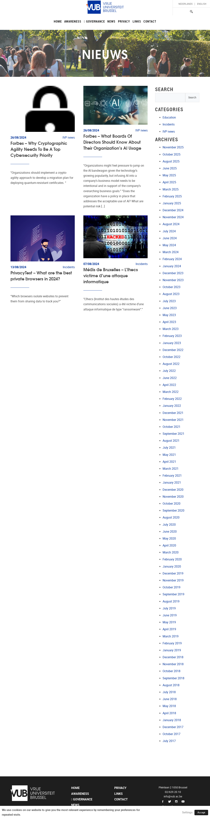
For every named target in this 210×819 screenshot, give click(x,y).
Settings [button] (187, 812)
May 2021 (169, 455)
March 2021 (171, 468)
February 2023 (172, 336)
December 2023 (173, 273)
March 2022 (171, 392)
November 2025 (173, 147)
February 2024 (172, 259)
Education (169, 117)
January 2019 (172, 650)
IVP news (169, 131)
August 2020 (171, 517)
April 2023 (169, 322)
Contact (149, 21)
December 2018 (173, 657)
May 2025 (169, 175)
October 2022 (171, 357)
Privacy (124, 21)
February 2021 (172, 475)
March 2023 (171, 329)
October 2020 (171, 503)
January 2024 (172, 266)
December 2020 (173, 489)
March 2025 (171, 189)
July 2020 (169, 524)
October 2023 (171, 287)
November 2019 (173, 580)
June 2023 (170, 308)
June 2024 (170, 238)
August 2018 (171, 685)
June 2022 (170, 378)
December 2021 (173, 413)
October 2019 (171, 587)
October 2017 (171, 734)
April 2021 (169, 461)
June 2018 (170, 699)
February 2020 (172, 559)
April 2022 (169, 385)
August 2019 (171, 601)
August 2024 (171, 224)
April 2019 (169, 629)
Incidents (169, 124)
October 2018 (171, 671)
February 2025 (172, 196)
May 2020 (169, 538)
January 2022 (172, 406)
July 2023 (169, 301)
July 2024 (169, 231)
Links (137, 21)
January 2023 (172, 343)
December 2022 (173, 350)
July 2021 (169, 447)
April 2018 (169, 713)
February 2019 (172, 643)
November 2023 (173, 280)
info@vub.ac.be (173, 796)
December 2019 (173, 573)
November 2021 (173, 420)
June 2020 (170, 531)
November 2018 (173, 664)
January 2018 (172, 720)
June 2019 (170, 615)
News (111, 21)
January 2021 (172, 482)
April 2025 (169, 182)
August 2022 (171, 364)
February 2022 (172, 399)
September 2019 (173, 594)
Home (58, 21)
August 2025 (171, 161)
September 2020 (173, 510)
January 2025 (172, 203)
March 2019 (171, 636)
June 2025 (170, 168)
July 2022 (169, 371)
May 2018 (169, 706)
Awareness (72, 21)
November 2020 (173, 496)
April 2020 (169, 545)
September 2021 (173, 434)
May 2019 (169, 622)
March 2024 (171, 252)
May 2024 (169, 245)
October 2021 (171, 427)
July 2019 (169, 608)
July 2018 (169, 692)
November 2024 (173, 217)
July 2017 (169, 741)
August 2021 (171, 440)
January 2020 (172, 566)
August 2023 (171, 294)
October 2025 (171, 154)
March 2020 (171, 552)
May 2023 (169, 315)
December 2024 (173, 210)
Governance (94, 21)
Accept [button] (201, 812)
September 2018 (173, 678)
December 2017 (173, 727)
